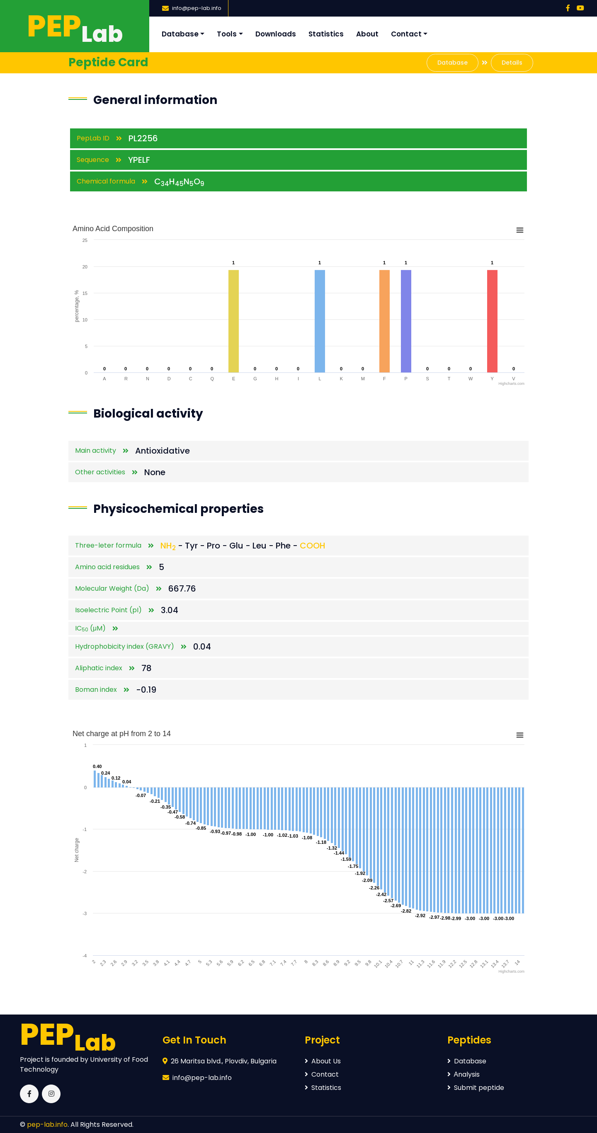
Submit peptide (475, 1087)
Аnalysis (463, 1074)
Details (512, 62)
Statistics (326, 34)
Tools (227, 34)
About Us (323, 1061)
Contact (406, 34)
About (367, 34)
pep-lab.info (47, 1124)
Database (180, 34)
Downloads (275, 34)
